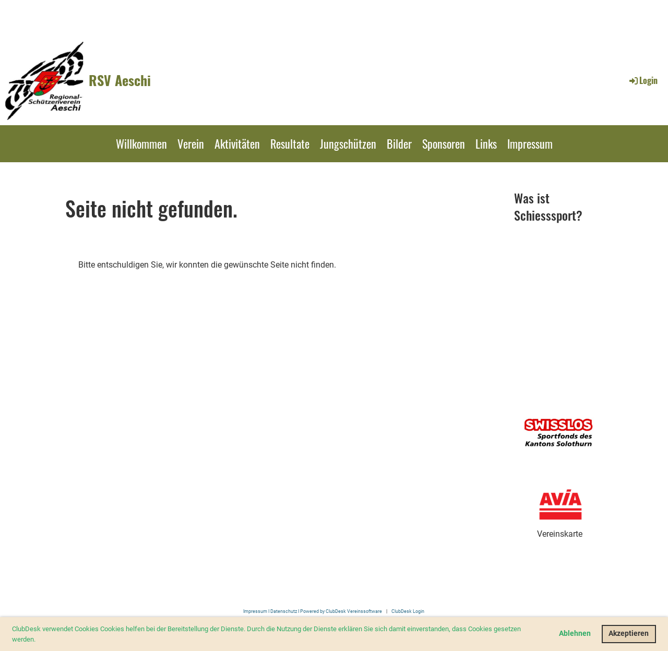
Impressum (530, 143)
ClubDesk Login (407, 611)
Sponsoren (443, 143)
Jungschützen (348, 143)
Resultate (289, 143)
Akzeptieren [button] (629, 633)
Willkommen (141, 143)
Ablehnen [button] (575, 633)
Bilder (399, 143)
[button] (38, 639)
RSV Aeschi (120, 80)
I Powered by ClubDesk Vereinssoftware (339, 611)
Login (643, 80)
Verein (190, 143)
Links (486, 143)
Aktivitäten (237, 143)
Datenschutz (283, 611)
